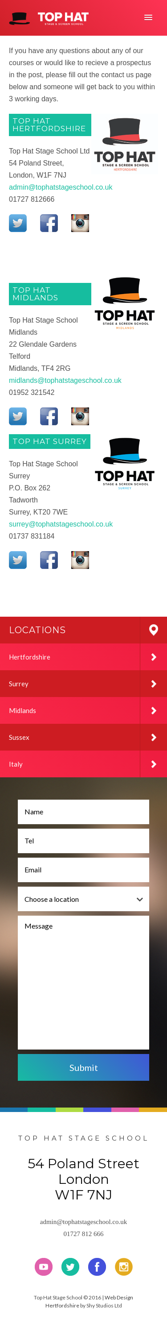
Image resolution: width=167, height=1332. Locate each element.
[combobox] (83, 899)
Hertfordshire (88, 656)
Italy (88, 764)
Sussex (88, 737)
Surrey (88, 683)
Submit (83, 1067)
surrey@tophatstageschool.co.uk (61, 524)
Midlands (88, 710)
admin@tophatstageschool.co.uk (60, 187)
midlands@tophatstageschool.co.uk (65, 380)
